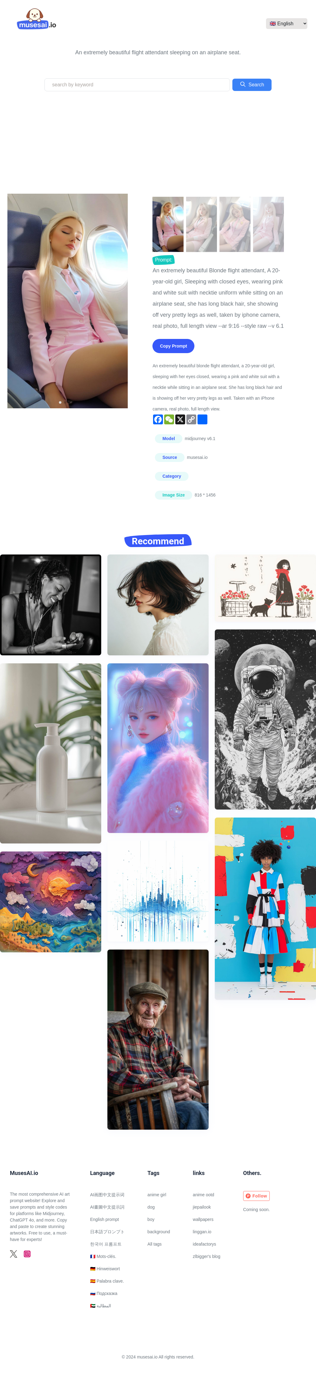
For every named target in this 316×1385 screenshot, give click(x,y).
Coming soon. (256, 1209)
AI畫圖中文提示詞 (107, 1207)
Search (252, 84)
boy (151, 1219)
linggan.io (202, 1231)
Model (168, 438)
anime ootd (203, 1194)
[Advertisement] (158, 142)
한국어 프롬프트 (106, 1244)
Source (169, 457)
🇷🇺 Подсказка (103, 1293)
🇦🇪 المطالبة (100, 1305)
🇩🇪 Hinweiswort (105, 1268)
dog (151, 1207)
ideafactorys (204, 1244)
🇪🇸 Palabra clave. (107, 1281)
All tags (155, 1244)
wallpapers (203, 1219)
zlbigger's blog (206, 1256)
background (159, 1231)
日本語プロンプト (107, 1231)
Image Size (173, 495)
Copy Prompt (173, 346)
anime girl (157, 1194)
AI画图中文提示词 (107, 1194)
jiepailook (202, 1207)
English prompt (104, 1219)
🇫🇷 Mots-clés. (103, 1256)
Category (171, 476)
